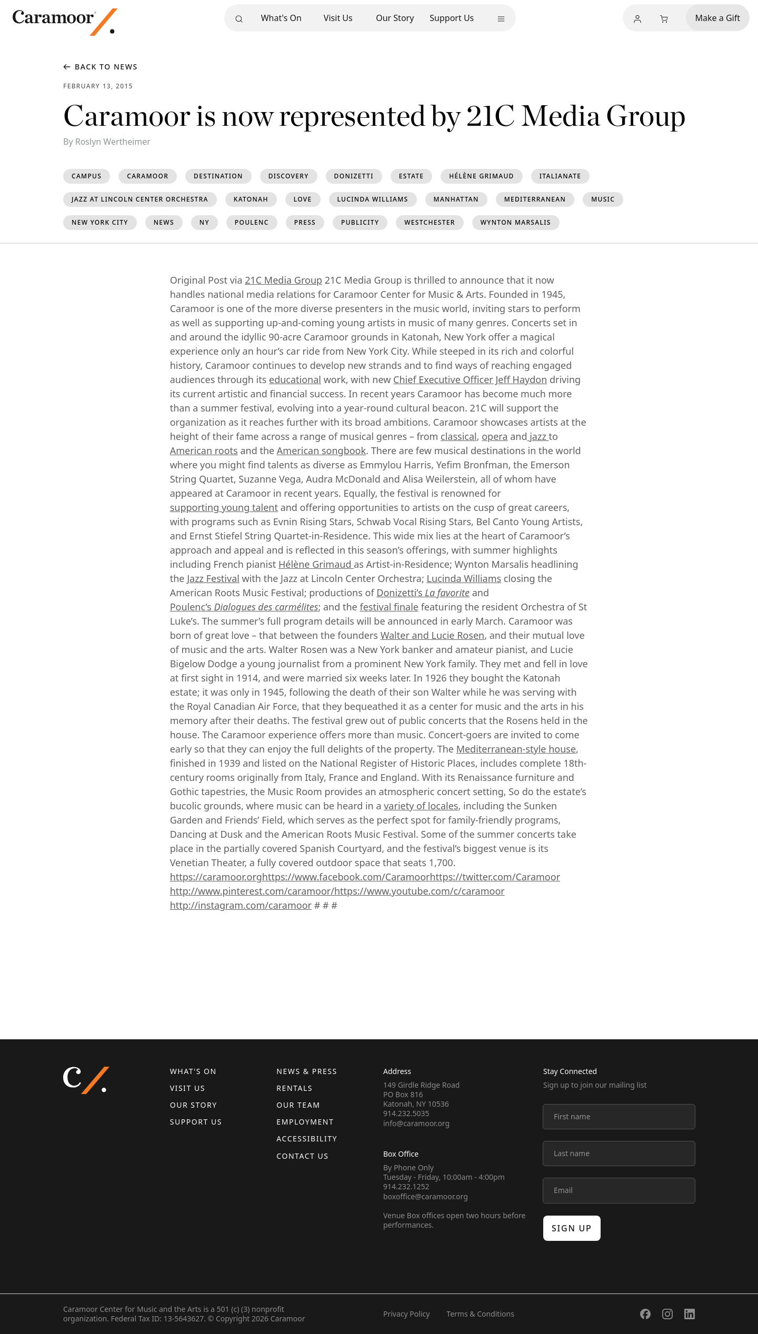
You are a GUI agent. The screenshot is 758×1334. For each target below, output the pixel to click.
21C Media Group (283, 280)
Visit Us (338, 18)
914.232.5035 (406, 1113)
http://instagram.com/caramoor (241, 905)
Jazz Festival (213, 578)
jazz (538, 436)
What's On (281, 18)
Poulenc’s (244, 606)
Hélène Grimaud (316, 564)
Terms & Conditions (480, 1314)
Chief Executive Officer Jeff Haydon (470, 379)
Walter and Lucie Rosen (433, 635)
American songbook (321, 450)
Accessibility (306, 1139)
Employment (305, 1122)
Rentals (294, 1088)
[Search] (239, 19)
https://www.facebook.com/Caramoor (346, 876)
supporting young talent (224, 507)
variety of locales (421, 805)
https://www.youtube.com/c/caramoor (419, 891)
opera (494, 436)
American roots (204, 450)
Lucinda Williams (463, 578)
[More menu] (501, 19)
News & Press (306, 1071)
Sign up (572, 1228)
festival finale (389, 606)
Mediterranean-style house (516, 749)
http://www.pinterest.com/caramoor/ (252, 891)
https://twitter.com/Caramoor (495, 876)
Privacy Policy (406, 1314)
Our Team (298, 1105)
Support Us (452, 18)
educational (295, 379)
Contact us (302, 1156)
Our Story (395, 18)
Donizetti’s (423, 592)
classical (459, 436)
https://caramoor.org (216, 876)
